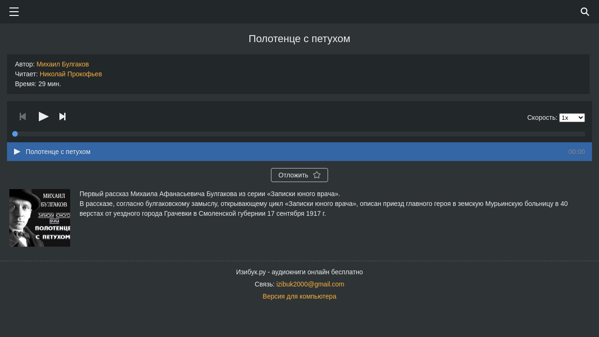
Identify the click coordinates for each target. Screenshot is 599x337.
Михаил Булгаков (63, 64)
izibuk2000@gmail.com (310, 284)
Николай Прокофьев (71, 74)
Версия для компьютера (299, 296)
